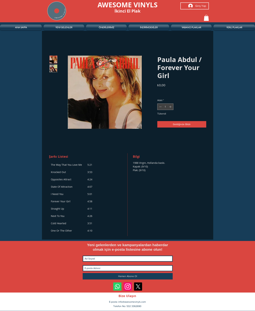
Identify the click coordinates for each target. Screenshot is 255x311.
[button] (206, 18)
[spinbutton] (165, 107)
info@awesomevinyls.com (132, 301)
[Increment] (170, 107)
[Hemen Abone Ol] (128, 276)
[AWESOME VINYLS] (127, 4)
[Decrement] (160, 107)
